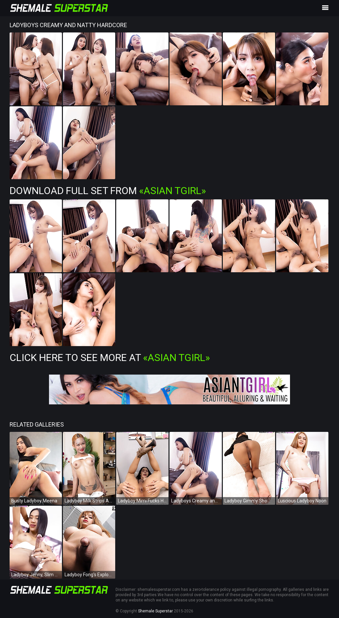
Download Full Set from (108, 190)
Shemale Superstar (155, 611)
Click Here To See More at (110, 357)
